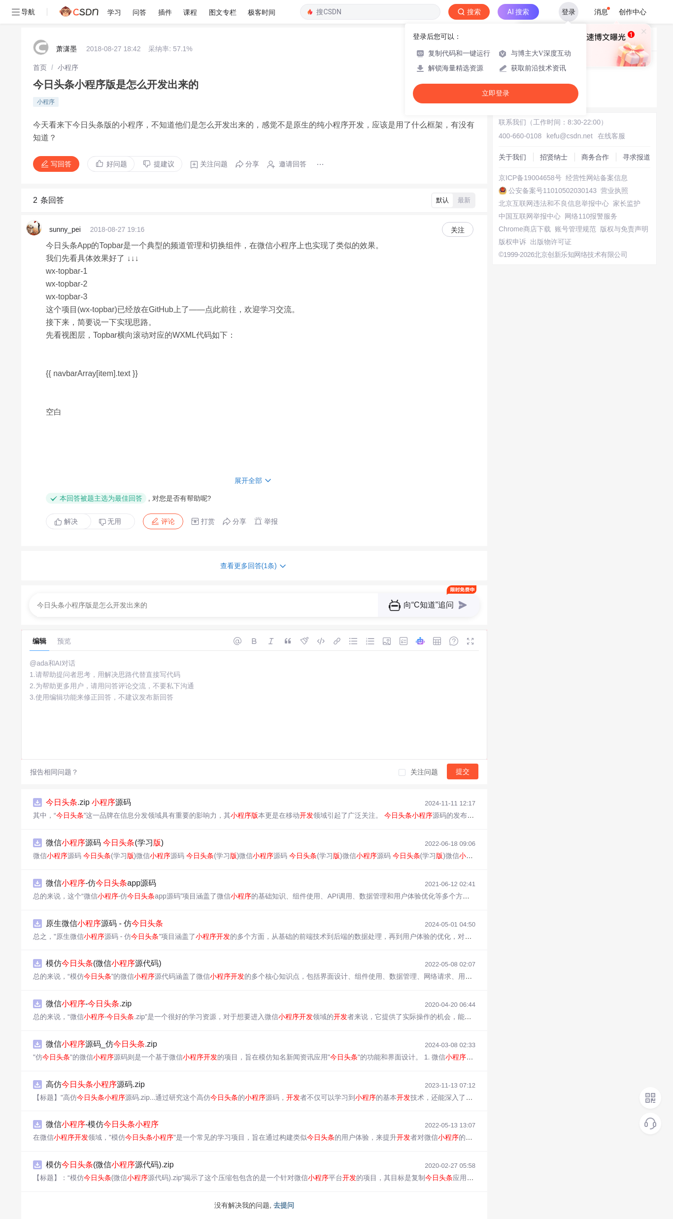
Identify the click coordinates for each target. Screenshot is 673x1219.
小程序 (68, 67)
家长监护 (626, 203)
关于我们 (512, 157)
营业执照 (614, 190)
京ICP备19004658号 (530, 178)
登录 (568, 12)
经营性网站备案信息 (597, 178)
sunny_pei (65, 229)
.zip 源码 (88, 802)
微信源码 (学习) (105, 842)
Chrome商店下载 (525, 229)
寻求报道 (636, 157)
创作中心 (632, 12)
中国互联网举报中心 (530, 216)
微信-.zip (89, 1003)
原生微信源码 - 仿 (104, 923)
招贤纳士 (554, 157)
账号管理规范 (575, 229)
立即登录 (495, 93)
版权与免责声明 (624, 229)
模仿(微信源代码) (104, 963)
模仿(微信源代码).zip (110, 1164)
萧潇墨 (66, 49)
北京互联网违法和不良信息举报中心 (554, 203)
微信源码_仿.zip (101, 1044)
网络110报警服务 (591, 216)
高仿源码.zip (95, 1084)
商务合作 (595, 157)
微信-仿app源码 (101, 883)
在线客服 (611, 136)
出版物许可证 (551, 242)
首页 (40, 67)
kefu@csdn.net (569, 136)
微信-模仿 (102, 1124)
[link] (40, 67)
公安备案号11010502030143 (552, 190)
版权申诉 (512, 242)
